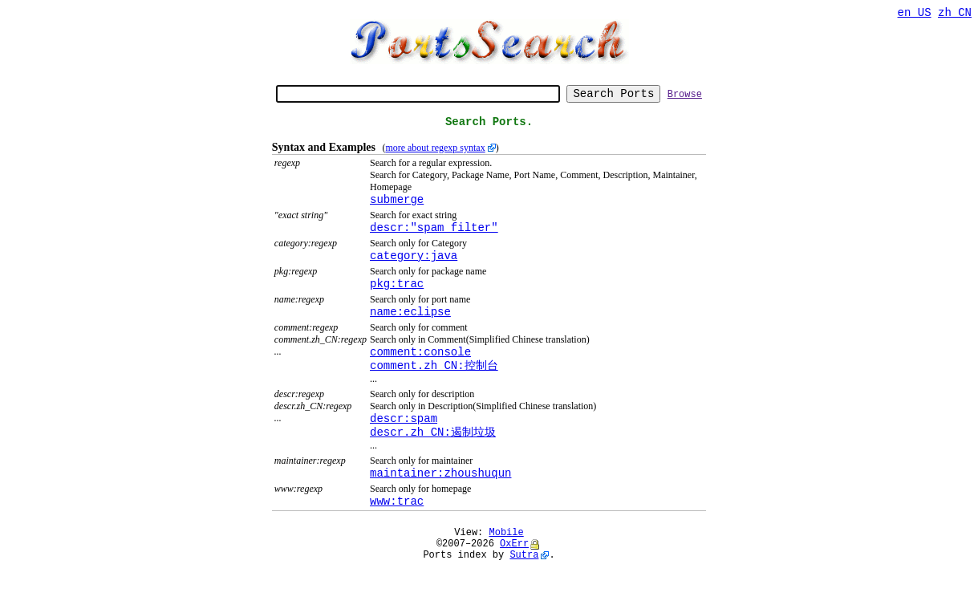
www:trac (397, 534)
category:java (413, 271)
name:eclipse (410, 332)
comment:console (420, 375)
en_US (914, 14)
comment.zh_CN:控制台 (434, 390)
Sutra (523, 596)
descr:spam (403, 445)
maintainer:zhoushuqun (440, 504)
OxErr (514, 582)
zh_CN (955, 14)
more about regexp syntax (435, 157)
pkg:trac (397, 302)
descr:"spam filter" (434, 241)
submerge (397, 210)
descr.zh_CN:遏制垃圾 (433, 461)
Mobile (506, 568)
